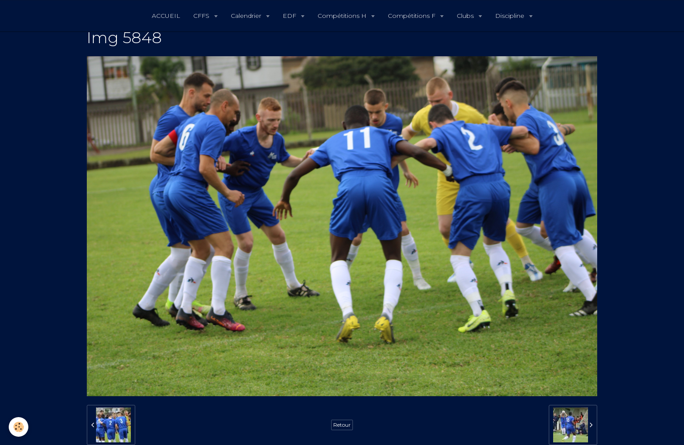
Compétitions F (412, 16)
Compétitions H (343, 16)
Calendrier (247, 16)
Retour (342, 424)
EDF (290, 16)
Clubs (466, 16)
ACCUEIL (166, 16)
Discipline (510, 16)
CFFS (202, 16)
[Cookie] (18, 427)
